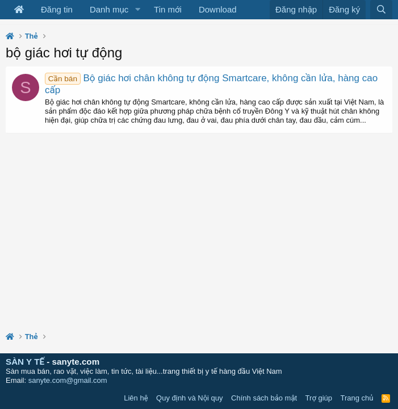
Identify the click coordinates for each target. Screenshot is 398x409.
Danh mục (109, 9)
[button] (137, 9)
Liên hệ (136, 398)
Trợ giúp (318, 398)
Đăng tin (57, 9)
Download (218, 9)
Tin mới (168, 9)
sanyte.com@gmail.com (67, 380)
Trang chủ (357, 398)
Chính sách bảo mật (264, 398)
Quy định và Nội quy (189, 398)
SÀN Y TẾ (25, 361)
